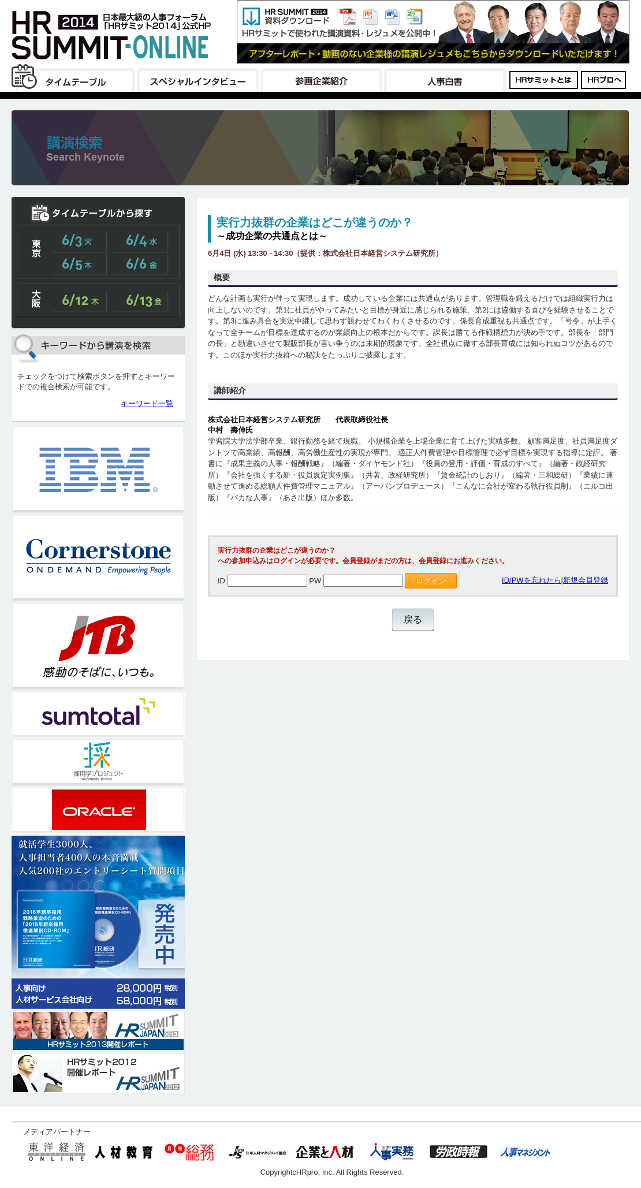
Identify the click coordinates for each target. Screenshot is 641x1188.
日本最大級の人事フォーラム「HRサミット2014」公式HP (113, 35)
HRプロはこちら (604, 78)
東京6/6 (141, 264)
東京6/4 (141, 242)
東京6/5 (79, 264)
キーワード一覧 (147, 403)
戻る (413, 619)
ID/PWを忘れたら (531, 580)
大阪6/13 (141, 301)
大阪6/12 (79, 301)
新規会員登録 (585, 580)
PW (315, 580)
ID (221, 580)
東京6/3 (79, 242)
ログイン (431, 580)
